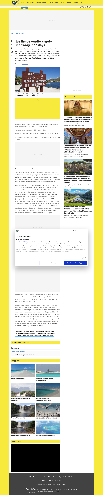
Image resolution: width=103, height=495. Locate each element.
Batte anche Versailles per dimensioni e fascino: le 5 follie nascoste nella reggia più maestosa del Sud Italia (78, 210)
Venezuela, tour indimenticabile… (43, 399)
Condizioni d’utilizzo (68, 477)
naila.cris (25, 64)
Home (12, 33)
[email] (12, 51)
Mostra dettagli (79, 258)
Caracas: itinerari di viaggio (43, 329)
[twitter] (12, 44)
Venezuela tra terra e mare (46, 418)
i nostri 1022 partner (25, 242)
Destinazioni (30, 2)
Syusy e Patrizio (60, 2)
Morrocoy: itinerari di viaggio (45, 331)
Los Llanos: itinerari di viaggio (25, 331)
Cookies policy (57, 477)
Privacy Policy (47, 477)
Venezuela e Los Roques (45, 435)
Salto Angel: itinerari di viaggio (25, 333)
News (24, 2)
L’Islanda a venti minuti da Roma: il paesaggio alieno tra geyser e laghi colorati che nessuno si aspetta (78, 119)
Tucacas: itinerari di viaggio (45, 333)
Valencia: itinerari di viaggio (24, 335)
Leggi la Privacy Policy (23, 239)
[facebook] (12, 41)
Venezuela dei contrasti (20, 435)
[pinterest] (12, 48)
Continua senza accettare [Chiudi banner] (80, 231)
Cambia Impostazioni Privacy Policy (51, 480)
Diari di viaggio (40, 2)
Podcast (68, 2)
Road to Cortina (50, 2)
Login (80, 2)
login (19, 355)
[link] (12, 55)
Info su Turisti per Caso (35, 477)
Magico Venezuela (18, 378)
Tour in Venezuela (18, 418)
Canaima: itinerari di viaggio (24, 329)
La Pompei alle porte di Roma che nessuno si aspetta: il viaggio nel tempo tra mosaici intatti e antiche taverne (77, 179)
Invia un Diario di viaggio (20, 7)
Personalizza (51, 263)
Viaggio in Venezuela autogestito (44, 379)
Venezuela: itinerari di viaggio (44, 335)
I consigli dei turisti (21, 342)
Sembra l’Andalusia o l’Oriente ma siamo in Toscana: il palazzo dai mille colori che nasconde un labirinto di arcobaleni (77, 149)
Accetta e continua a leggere (75, 263)
